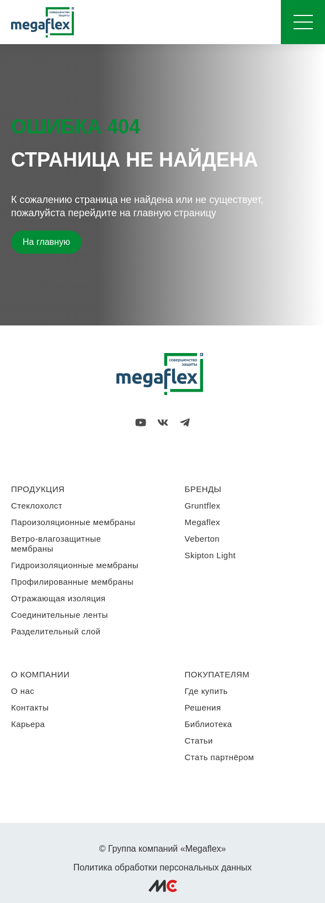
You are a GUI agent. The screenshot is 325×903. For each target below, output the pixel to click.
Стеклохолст (36, 505)
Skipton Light (210, 555)
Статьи (199, 740)
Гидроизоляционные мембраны (74, 565)
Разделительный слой (55, 631)
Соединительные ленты (59, 614)
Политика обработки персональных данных (162, 867)
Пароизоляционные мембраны (73, 522)
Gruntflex (203, 505)
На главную (46, 242)
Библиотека (208, 724)
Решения (203, 707)
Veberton (202, 538)
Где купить (206, 691)
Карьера (28, 724)
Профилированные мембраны (72, 581)
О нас (22, 691)
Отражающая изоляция (58, 598)
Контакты (30, 707)
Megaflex (202, 522)
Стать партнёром (219, 757)
